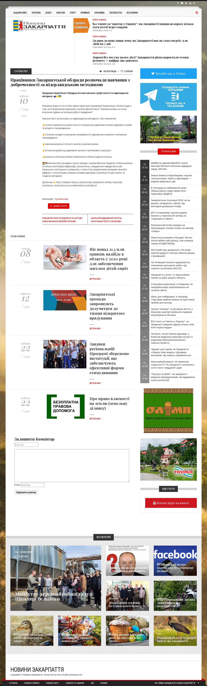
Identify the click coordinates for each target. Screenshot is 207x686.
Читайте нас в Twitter (170, 73)
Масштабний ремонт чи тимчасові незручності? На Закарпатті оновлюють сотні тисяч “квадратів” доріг (172, 364)
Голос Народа (114, 564)
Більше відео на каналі (172, 503)
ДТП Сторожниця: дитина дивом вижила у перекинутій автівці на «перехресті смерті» (169, 215)
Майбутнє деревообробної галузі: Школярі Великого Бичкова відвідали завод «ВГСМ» (171, 166)
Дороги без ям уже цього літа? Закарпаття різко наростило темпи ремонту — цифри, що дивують (141, 58)
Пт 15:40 (145, 338)
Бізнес (48, 12)
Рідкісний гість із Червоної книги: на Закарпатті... (176, 639)
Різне (159, 634)
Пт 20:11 (145, 215)
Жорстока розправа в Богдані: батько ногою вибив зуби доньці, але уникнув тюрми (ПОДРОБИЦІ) (172, 240)
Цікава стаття (58, 206)
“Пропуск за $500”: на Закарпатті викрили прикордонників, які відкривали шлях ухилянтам (173, 377)
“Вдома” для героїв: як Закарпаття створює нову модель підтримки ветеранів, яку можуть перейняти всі (171, 352)
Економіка (99, 12)
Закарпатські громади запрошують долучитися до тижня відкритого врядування (107, 305)
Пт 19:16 (145, 240)
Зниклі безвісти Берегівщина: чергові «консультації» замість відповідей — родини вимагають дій (171, 178)
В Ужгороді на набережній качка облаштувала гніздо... (32, 638)
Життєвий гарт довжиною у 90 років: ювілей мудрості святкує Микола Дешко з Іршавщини (173, 253)
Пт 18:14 (145, 253)
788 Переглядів (107, 71)
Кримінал (85, 12)
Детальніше (96, 279)
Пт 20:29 (145, 203)
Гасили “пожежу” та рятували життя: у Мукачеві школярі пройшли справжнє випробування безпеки (172, 312)
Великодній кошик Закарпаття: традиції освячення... (76, 638)
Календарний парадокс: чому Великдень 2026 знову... (126, 638)
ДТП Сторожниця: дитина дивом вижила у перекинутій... (176, 603)
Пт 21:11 (145, 178)
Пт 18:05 (145, 265)
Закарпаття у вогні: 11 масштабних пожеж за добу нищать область (170, 276)
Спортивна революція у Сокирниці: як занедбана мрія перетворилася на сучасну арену (172, 287)
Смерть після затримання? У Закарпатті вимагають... (129, 569)
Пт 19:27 (145, 228)
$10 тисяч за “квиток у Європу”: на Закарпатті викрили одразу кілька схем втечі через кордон (143, 25)
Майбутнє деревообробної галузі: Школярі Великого (54, 596)
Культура (60, 12)
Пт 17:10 (145, 287)
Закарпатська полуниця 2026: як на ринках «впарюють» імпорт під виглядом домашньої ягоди (170, 203)
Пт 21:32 (145, 166)
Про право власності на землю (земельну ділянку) (109, 403)
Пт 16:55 (145, 299)
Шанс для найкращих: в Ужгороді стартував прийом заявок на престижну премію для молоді (173, 299)
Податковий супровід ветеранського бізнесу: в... (128, 604)
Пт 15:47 (145, 324)
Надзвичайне (20, 12)
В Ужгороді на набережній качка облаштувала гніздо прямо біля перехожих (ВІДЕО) (168, 190)
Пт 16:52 (145, 312)
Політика (36, 12)
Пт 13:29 (145, 377)
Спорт (73, 12)
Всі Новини (132, 12)
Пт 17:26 (145, 276)
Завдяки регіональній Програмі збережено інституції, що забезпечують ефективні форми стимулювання (109, 358)
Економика (113, 599)
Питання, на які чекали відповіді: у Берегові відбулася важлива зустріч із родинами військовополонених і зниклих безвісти (172, 338)
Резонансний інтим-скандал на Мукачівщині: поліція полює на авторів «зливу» (172, 228)
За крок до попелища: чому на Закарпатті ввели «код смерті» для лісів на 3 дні (140, 42)
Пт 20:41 (145, 191)
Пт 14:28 (145, 364)
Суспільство (115, 12)
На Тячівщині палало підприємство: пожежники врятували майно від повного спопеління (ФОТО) (170, 265)
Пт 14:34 (145, 352)
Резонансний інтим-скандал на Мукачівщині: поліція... (175, 568)
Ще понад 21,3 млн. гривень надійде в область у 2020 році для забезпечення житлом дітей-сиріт (109, 259)
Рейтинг (127, 71)
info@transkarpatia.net (72, 674)
